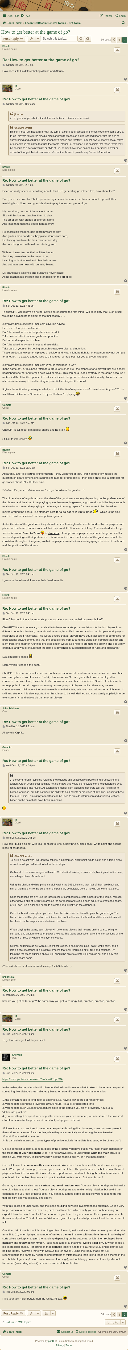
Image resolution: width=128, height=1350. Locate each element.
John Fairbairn (10, 708)
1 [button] (119, 40)
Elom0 (5, 46)
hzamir (6, 167)
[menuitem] (25, 16)
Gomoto (6, 405)
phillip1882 (8, 977)
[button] (113, 40)
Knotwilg (17, 1055)
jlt (16, 86)
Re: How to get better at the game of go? (40, 60)
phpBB (51, 1341)
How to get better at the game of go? (35, 32)
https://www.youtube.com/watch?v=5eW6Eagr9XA (32, 1079)
